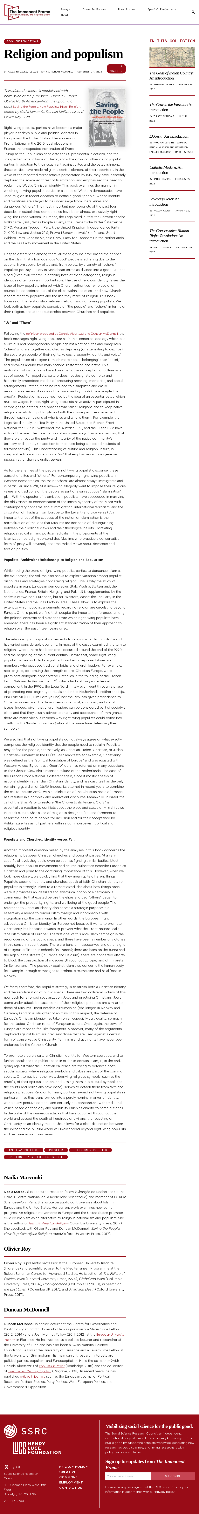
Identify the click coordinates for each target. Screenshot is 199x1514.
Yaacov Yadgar (162, 210)
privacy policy (164, 1492)
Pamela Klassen (158, 147)
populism (56, 1150)
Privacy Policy (73, 1467)
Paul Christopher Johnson (170, 142)
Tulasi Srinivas (164, 116)
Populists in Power (53, 1366)
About (157, 12)
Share (116, 69)
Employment (71, 1482)
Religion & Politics (90, 1150)
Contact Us (70, 1488)
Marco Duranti (162, 247)
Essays (61, 12)
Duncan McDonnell (62, 71)
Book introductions (22, 41)
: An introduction (171, 75)
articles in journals (45, 1376)
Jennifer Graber (164, 84)
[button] (147, 12)
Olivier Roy (37, 71)
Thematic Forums (82, 12)
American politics (23, 1150)
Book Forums (107, 12)
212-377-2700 (14, 1501)
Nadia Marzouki (17, 71)
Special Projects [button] (134, 12)
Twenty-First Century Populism (43, 1371)
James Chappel (162, 179)
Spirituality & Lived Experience (36, 1157)
